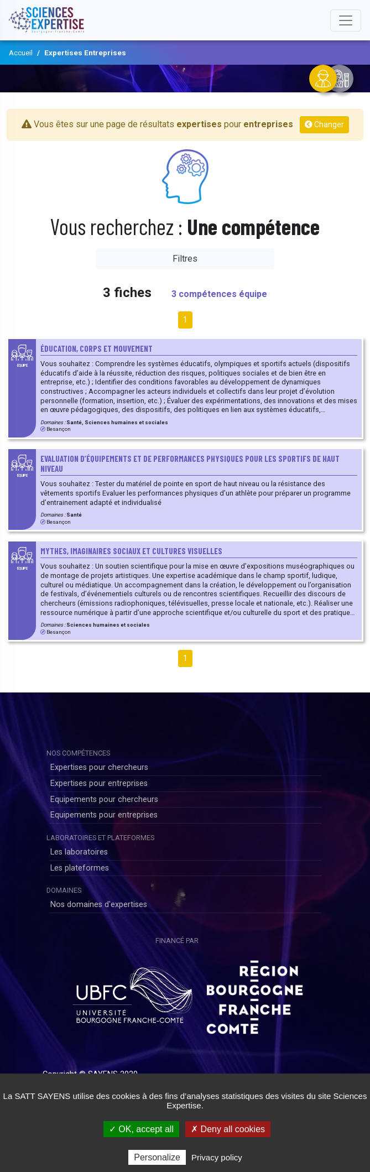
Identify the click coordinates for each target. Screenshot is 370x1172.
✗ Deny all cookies (228, 1129)
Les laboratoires (79, 852)
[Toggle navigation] (345, 20)
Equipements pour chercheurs (104, 799)
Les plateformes (79, 868)
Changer (324, 124)
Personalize (157, 1157)
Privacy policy (216, 1157)
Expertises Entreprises (85, 52)
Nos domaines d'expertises (98, 904)
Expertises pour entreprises (99, 783)
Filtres (185, 258)
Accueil (21, 52)
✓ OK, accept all (141, 1129)
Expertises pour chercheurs (99, 767)
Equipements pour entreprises (104, 815)
